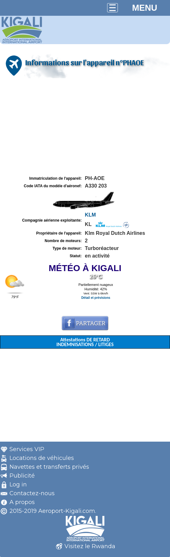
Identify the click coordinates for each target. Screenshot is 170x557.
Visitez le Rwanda (89, 546)
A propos (22, 502)
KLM (90, 215)
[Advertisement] (85, 127)
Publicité (22, 475)
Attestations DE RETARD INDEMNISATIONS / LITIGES (84, 342)
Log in (18, 484)
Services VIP (26, 449)
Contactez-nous (32, 493)
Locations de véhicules (41, 458)
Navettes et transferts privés (49, 466)
